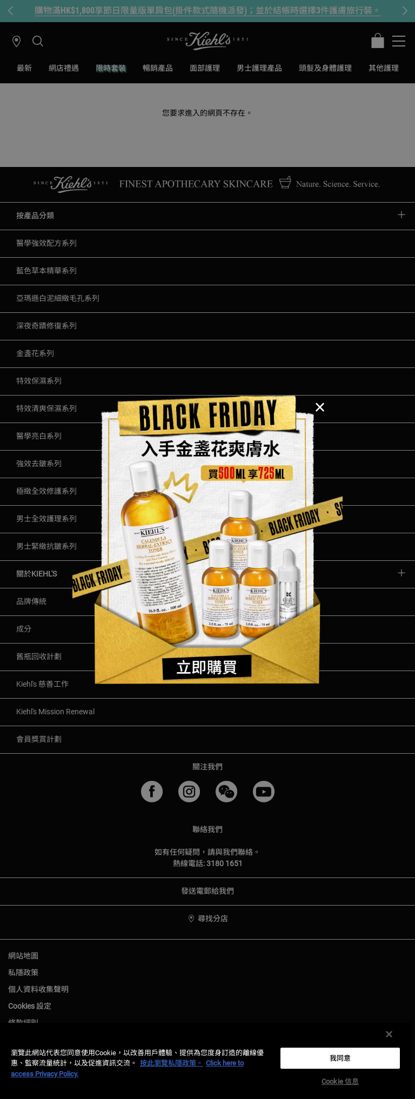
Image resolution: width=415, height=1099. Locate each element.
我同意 (340, 1058)
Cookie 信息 (340, 1081)
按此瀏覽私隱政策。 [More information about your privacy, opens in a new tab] (171, 1063)
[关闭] (389, 1034)
